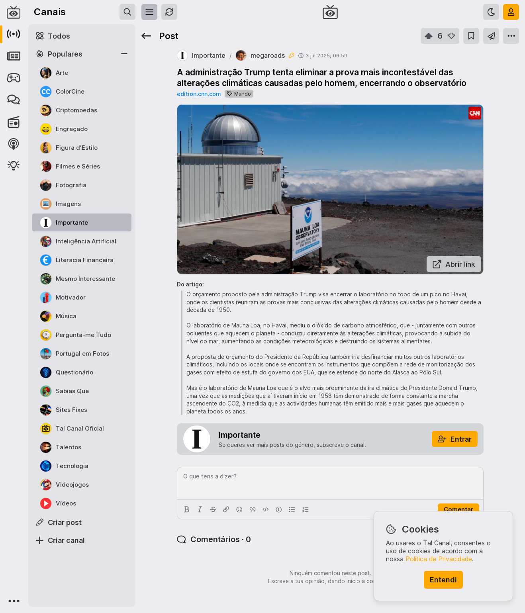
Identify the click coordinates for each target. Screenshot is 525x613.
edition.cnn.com (199, 93)
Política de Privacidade (439, 559)
